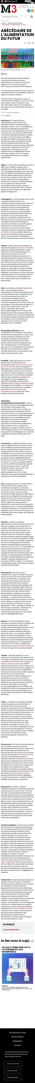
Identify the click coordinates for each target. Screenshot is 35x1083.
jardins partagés (14, 383)
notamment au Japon (15, 809)
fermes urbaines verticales (23, 908)
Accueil (3, 23)
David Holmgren (17, 773)
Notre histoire (17, 1037)
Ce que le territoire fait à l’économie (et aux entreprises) (16, 949)
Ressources (16, 112)
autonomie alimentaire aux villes (13, 390)
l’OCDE (13, 133)
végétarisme (10, 862)
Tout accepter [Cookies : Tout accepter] (13, 1064)
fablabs (14, 575)
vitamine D (6, 232)
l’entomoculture (26, 646)
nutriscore (4, 727)
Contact (17, 1045)
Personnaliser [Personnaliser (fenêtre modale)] (12, 1077)
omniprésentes (27, 288)
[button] (25, 43)
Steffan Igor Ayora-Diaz (15, 547)
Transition (9, 112)
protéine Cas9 (23, 248)
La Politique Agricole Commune (17, 663)
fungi (11, 216)
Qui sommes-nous (17, 1032)
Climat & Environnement (14, 23)
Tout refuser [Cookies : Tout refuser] (12, 1071)
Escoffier (7, 538)
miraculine (12, 462)
